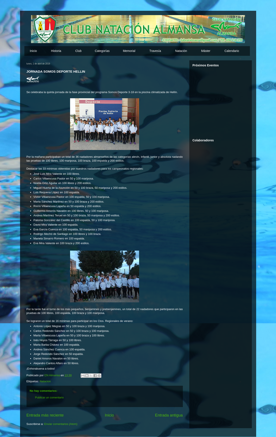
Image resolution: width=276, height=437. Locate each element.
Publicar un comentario (49, 397)
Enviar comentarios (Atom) (60, 424)
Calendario (231, 51)
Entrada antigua (169, 415)
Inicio (33, 51)
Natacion (45, 381)
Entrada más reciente (45, 415)
